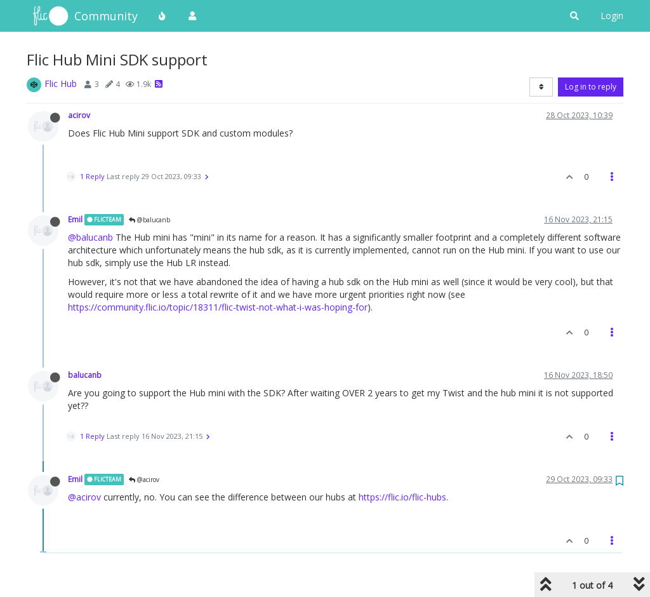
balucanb (85, 375)
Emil (75, 219)
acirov (79, 115)
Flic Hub (60, 83)
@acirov (144, 479)
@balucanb (149, 219)
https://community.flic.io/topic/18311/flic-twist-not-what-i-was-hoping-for (218, 307)
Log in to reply (590, 86)
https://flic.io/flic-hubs (402, 497)
